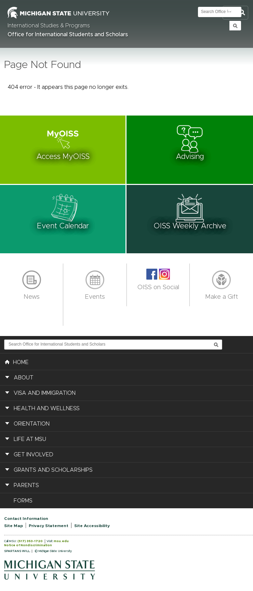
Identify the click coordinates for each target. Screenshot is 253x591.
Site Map (13, 526)
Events (95, 297)
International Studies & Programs (49, 25)
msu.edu (61, 541)
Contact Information (26, 518)
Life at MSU (30, 439)
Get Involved (33, 454)
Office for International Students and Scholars (68, 34)
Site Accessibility (92, 526)
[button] (63, 150)
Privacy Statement (48, 526)
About (24, 377)
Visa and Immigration (45, 393)
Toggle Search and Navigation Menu (235, 13)
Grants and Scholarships (53, 470)
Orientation (32, 424)
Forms (23, 500)
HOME (17, 361)
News (32, 297)
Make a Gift (221, 297)
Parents (26, 485)
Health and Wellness (47, 408)
